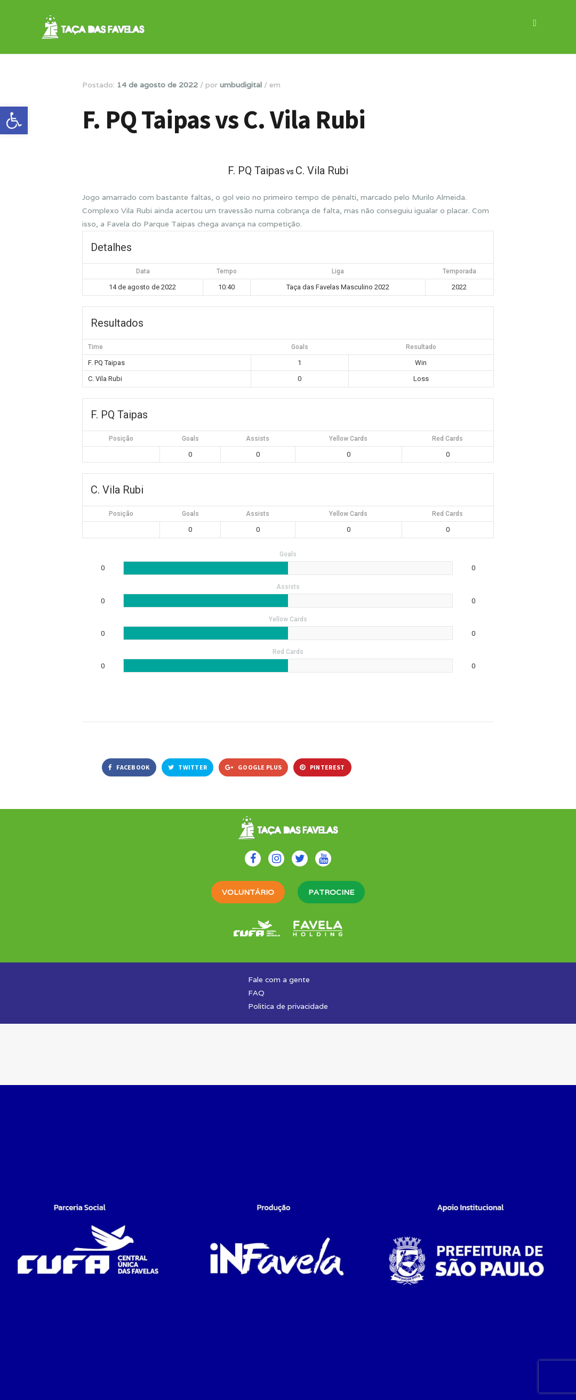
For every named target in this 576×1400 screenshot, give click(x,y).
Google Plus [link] (253, 767)
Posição (121, 438)
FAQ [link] (256, 993)
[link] (14, 120)
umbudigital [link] (241, 85)
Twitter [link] (187, 767)
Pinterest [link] (322, 767)
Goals (190, 438)
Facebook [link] (129, 767)
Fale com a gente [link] (279, 979)
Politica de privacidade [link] (288, 1006)
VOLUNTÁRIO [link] (248, 892)
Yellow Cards (348, 438)
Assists (257, 438)
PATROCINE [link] (331, 892)
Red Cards (447, 438)
